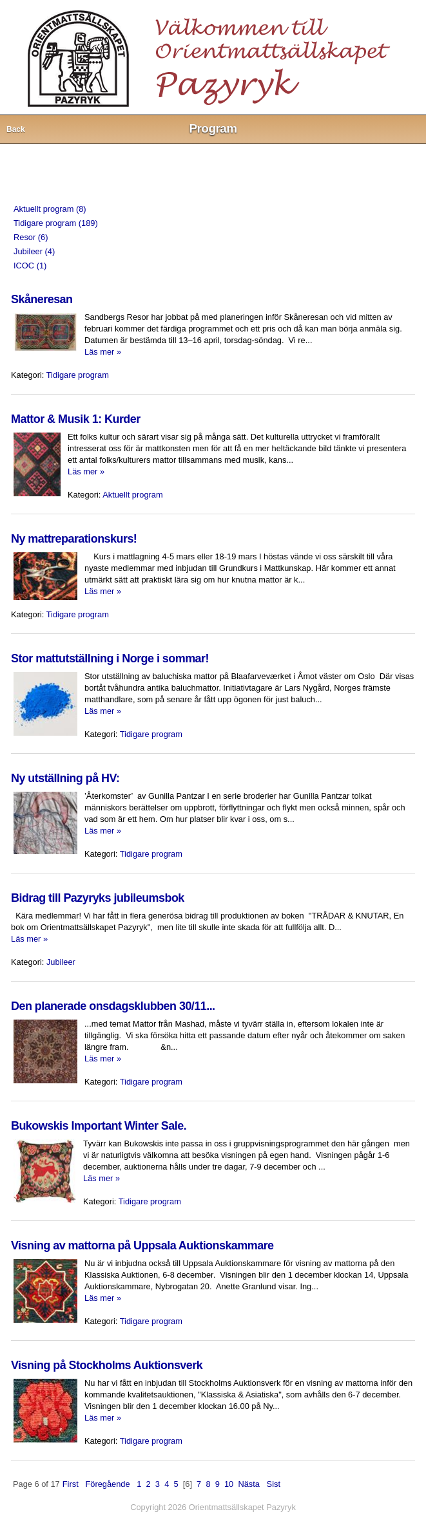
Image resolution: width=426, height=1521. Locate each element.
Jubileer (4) (34, 251)
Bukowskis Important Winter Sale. (98, 1125)
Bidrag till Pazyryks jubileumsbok (97, 897)
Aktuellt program (132, 494)
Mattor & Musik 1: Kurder (75, 419)
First (71, 1484)
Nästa (249, 1484)
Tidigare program (77, 375)
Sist (273, 1484)
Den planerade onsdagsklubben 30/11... (113, 1006)
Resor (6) (31, 237)
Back (15, 129)
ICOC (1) (30, 265)
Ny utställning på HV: (65, 778)
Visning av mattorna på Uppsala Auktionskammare (142, 1245)
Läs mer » (102, 352)
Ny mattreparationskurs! (74, 538)
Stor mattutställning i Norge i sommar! (110, 658)
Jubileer (60, 962)
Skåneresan (42, 299)
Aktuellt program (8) (50, 209)
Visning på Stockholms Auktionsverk (106, 1365)
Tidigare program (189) (56, 223)
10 (228, 1484)
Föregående (107, 1484)
